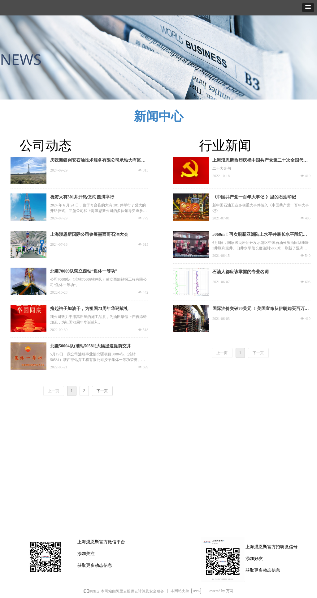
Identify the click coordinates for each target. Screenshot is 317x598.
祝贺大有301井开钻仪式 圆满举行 (82, 197)
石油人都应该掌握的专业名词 (240, 271)
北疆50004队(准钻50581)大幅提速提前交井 (90, 346)
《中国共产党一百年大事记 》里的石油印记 (254, 197)
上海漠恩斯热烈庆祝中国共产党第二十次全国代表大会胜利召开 (260, 161)
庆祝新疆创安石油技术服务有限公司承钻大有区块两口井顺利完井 (97, 161)
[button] (308, 7)
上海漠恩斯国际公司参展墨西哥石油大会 (89, 234)
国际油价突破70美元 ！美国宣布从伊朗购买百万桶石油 (260, 309)
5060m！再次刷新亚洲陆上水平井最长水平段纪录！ (257, 235)
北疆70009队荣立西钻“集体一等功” (83, 271)
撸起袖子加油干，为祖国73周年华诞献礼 (89, 308)
